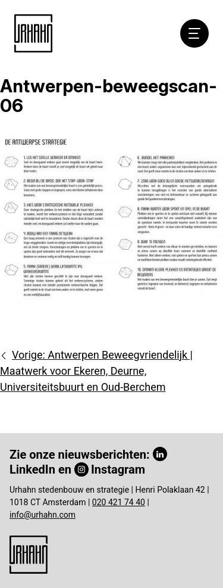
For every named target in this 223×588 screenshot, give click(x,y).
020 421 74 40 (118, 502)
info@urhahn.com (43, 514)
